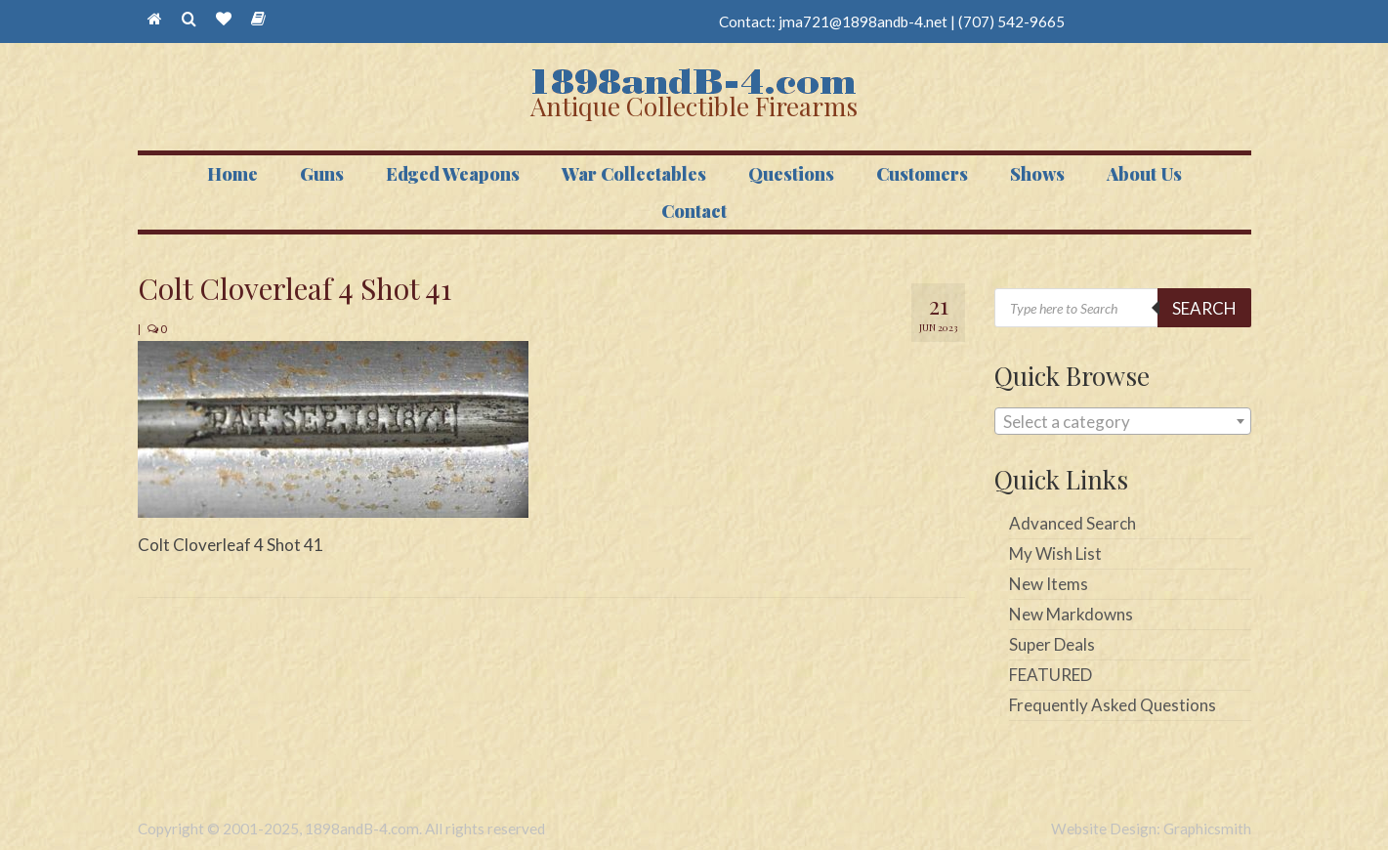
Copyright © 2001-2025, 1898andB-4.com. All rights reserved (341, 828)
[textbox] (1122, 422)
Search (1204, 308)
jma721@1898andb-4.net (862, 21)
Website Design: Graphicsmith (1151, 828)
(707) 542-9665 (1011, 21)
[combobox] (1122, 421)
